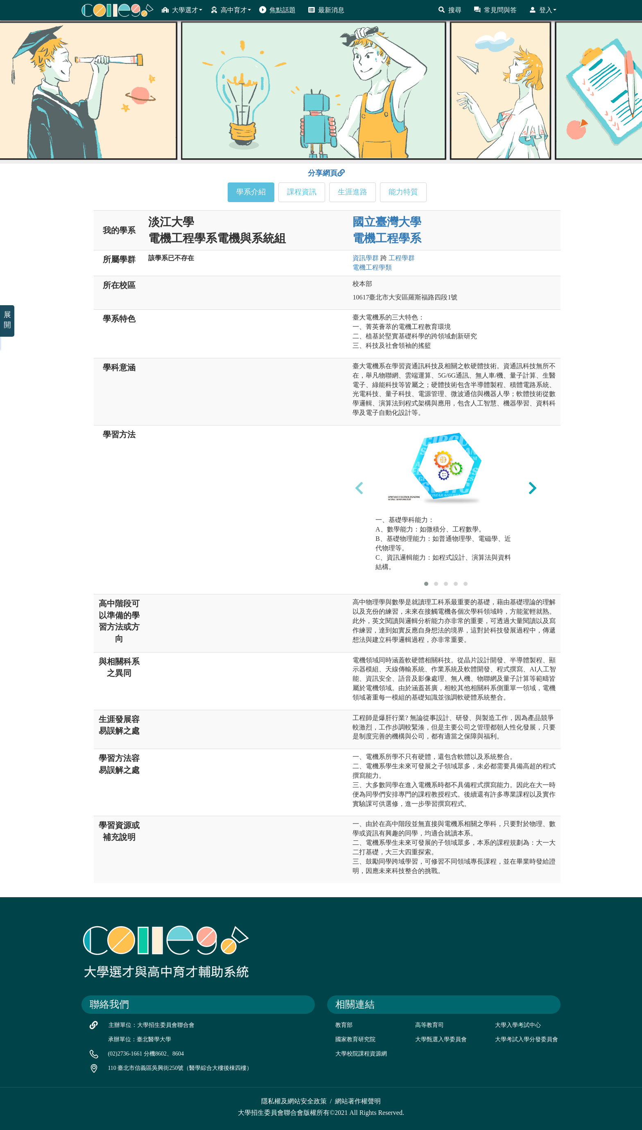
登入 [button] (542, 10)
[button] (426, 584)
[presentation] (359, 487)
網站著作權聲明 (358, 1101)
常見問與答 (495, 10)
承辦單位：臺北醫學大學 (139, 1039)
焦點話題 (277, 10)
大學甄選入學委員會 (441, 1039)
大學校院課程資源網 (361, 1054)
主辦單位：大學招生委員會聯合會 (151, 1025)
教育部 (344, 1025)
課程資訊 (301, 192)
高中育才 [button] (230, 10)
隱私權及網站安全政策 (294, 1101)
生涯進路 (352, 192)
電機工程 (372, 267)
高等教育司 (429, 1025)
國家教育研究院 (355, 1039)
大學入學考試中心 (518, 1025)
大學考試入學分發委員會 (526, 1039)
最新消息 (326, 10)
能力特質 (403, 192)
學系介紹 (251, 192)
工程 (402, 257)
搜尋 (449, 10)
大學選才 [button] (182, 10)
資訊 (366, 257)
